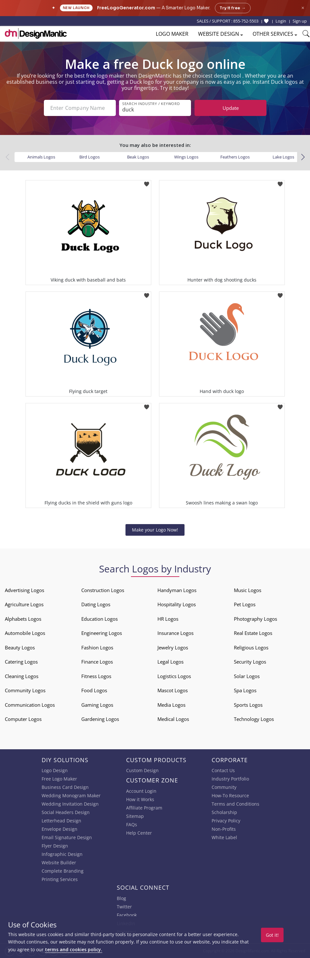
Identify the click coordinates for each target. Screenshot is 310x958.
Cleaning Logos (21, 676)
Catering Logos (21, 661)
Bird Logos (89, 157)
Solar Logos (247, 676)
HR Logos (167, 619)
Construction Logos (102, 590)
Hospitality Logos (176, 604)
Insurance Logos (175, 633)
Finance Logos (97, 661)
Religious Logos (251, 647)
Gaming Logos (97, 705)
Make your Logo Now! (155, 530)
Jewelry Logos (172, 647)
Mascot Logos (172, 690)
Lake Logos (283, 157)
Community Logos (25, 690)
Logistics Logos (174, 676)
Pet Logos (244, 604)
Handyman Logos (176, 590)
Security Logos (250, 661)
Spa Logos (245, 690)
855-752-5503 (245, 21)
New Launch (76, 8)
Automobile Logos (25, 633)
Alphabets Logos (23, 619)
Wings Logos (186, 157)
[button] (302, 157)
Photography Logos (255, 619)
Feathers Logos (235, 157)
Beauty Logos (20, 647)
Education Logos (99, 619)
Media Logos (171, 705)
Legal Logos (170, 661)
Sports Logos (248, 705)
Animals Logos (41, 157)
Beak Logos (138, 157)
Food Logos (94, 690)
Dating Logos (95, 604)
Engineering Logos (101, 633)
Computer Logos (23, 719)
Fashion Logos (97, 647)
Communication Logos (30, 705)
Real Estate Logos (253, 633)
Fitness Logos (96, 676)
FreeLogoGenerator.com (126, 8)
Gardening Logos (100, 719)
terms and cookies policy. (73, 949)
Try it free (233, 8)
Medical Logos (173, 719)
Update (231, 108)
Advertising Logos (24, 590)
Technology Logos (254, 719)
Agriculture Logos (24, 604)
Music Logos (247, 590)
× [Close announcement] (302, 8)
